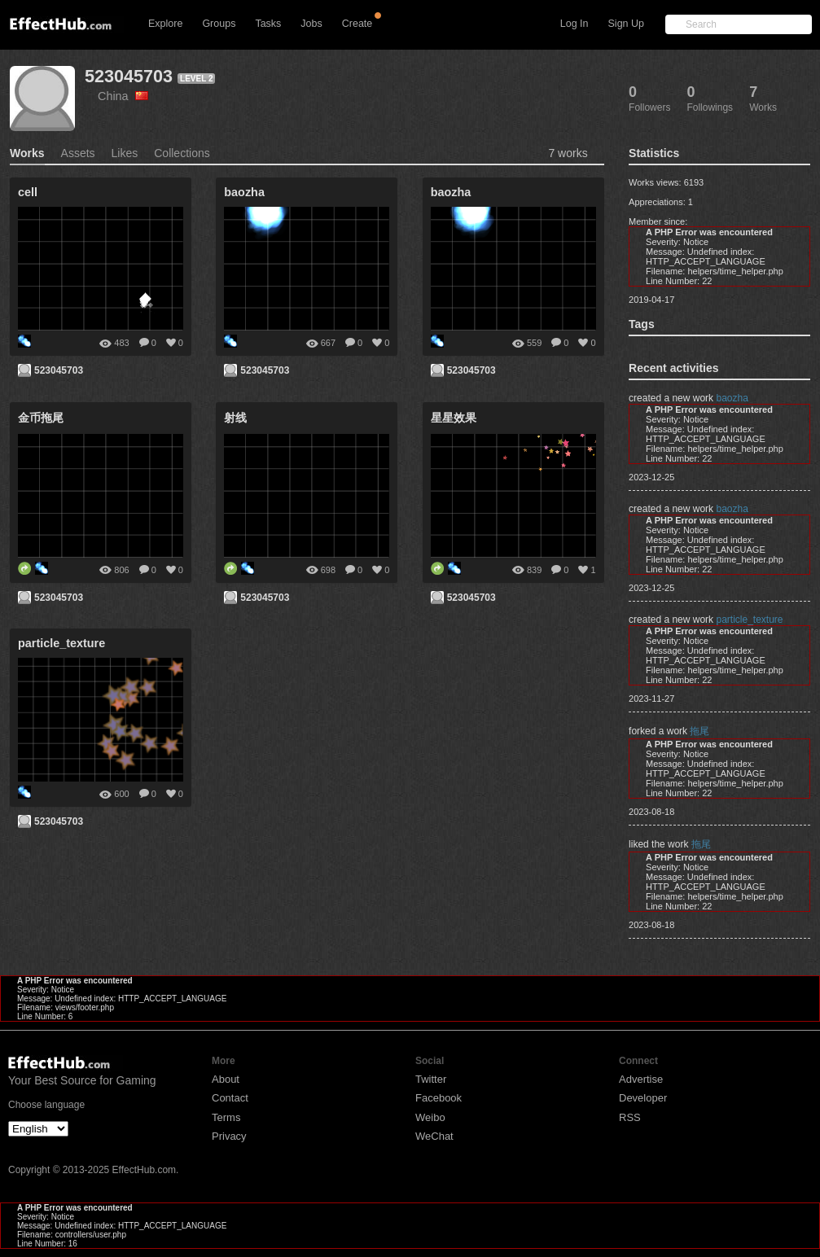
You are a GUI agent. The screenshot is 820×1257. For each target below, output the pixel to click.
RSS (630, 1117)
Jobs (311, 23)
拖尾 (699, 731)
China (123, 96)
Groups (218, 23)
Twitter (430, 1079)
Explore (165, 23)
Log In (574, 23)
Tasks (268, 23)
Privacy (229, 1136)
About (225, 1079)
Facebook (438, 1098)
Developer (643, 1098)
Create (357, 23)
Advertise (641, 1079)
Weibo (430, 1117)
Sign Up (626, 23)
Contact (230, 1098)
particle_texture (749, 619)
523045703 (129, 76)
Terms (226, 1117)
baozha (732, 398)
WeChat (434, 1136)
